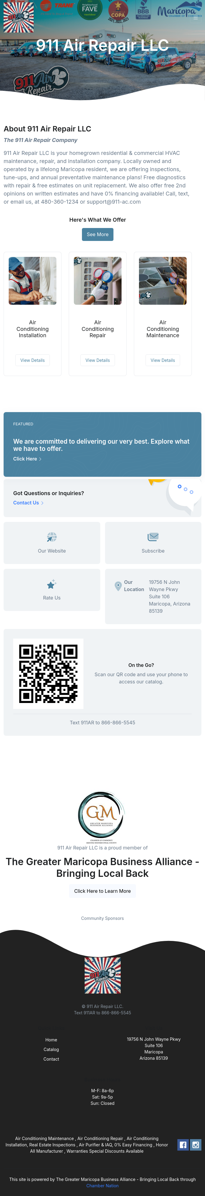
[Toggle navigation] (195, 17)
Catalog (51, 1049)
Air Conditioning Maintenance (162, 328)
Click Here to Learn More (102, 891)
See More (98, 234)
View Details (32, 360)
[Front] (20, 17)
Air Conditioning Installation (33, 328)
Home (51, 1039)
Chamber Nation (102, 1185)
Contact (51, 1059)
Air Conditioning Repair (98, 328)
